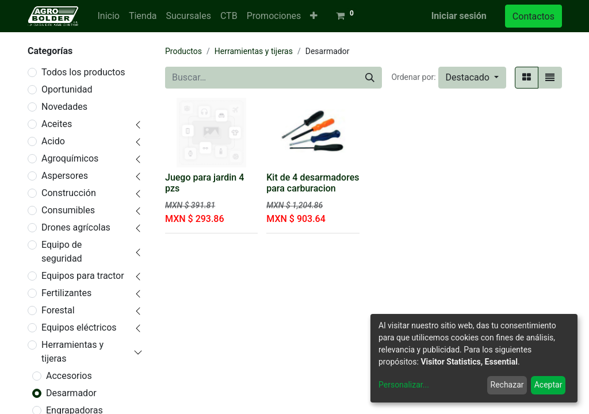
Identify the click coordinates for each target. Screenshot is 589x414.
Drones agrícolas (75, 227)
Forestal (58, 310)
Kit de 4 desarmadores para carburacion (312, 183)
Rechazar (507, 384)
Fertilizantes (66, 293)
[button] (313, 16)
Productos (183, 51)
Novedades (64, 106)
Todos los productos (83, 72)
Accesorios (69, 375)
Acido (53, 141)
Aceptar (548, 384)
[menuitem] (108, 16)
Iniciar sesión (459, 15)
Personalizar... (403, 384)
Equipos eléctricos (79, 327)
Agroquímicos (69, 158)
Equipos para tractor (82, 275)
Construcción (68, 192)
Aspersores (64, 175)
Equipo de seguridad (61, 251)
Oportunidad (66, 89)
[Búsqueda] (370, 78)
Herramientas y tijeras (72, 351)
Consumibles (68, 210)
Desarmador (71, 393)
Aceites (56, 123)
